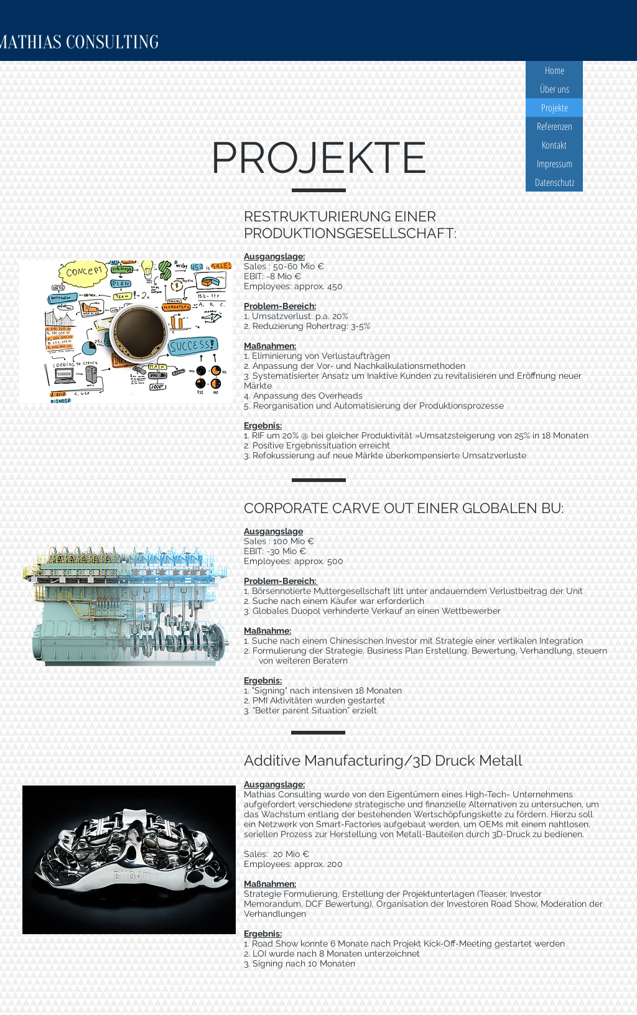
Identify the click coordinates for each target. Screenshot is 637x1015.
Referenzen (554, 126)
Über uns (554, 89)
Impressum (554, 163)
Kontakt (554, 145)
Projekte (554, 107)
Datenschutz (554, 182)
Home (554, 70)
